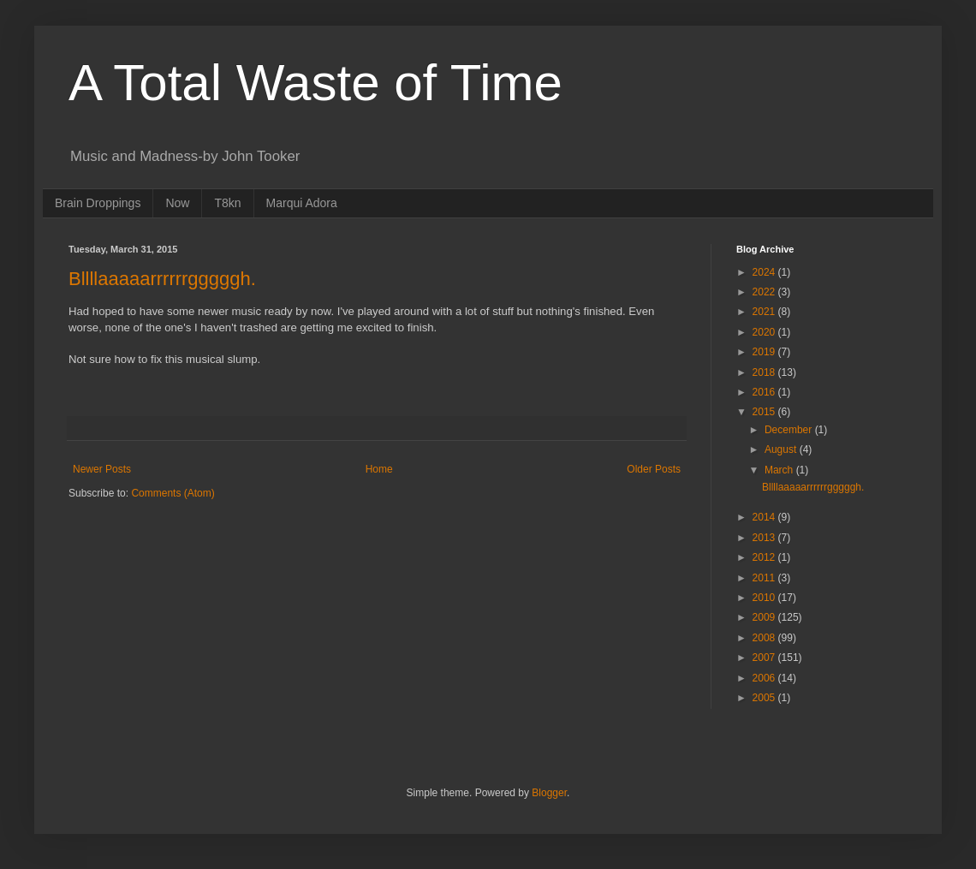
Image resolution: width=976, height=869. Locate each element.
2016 (765, 392)
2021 (765, 312)
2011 (765, 578)
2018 (765, 372)
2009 (765, 617)
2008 (765, 638)
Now (177, 203)
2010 (765, 598)
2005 (765, 698)
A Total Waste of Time (315, 82)
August (782, 449)
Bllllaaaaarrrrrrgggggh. (162, 278)
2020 (765, 332)
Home (379, 469)
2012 (765, 557)
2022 (765, 292)
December (790, 430)
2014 (765, 517)
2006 (765, 678)
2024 (765, 272)
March (780, 470)
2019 (765, 352)
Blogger (549, 793)
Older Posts (654, 469)
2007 (765, 658)
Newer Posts (102, 469)
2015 (765, 412)
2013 (765, 538)
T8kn (227, 203)
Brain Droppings (97, 203)
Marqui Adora (301, 203)
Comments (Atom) (172, 493)
